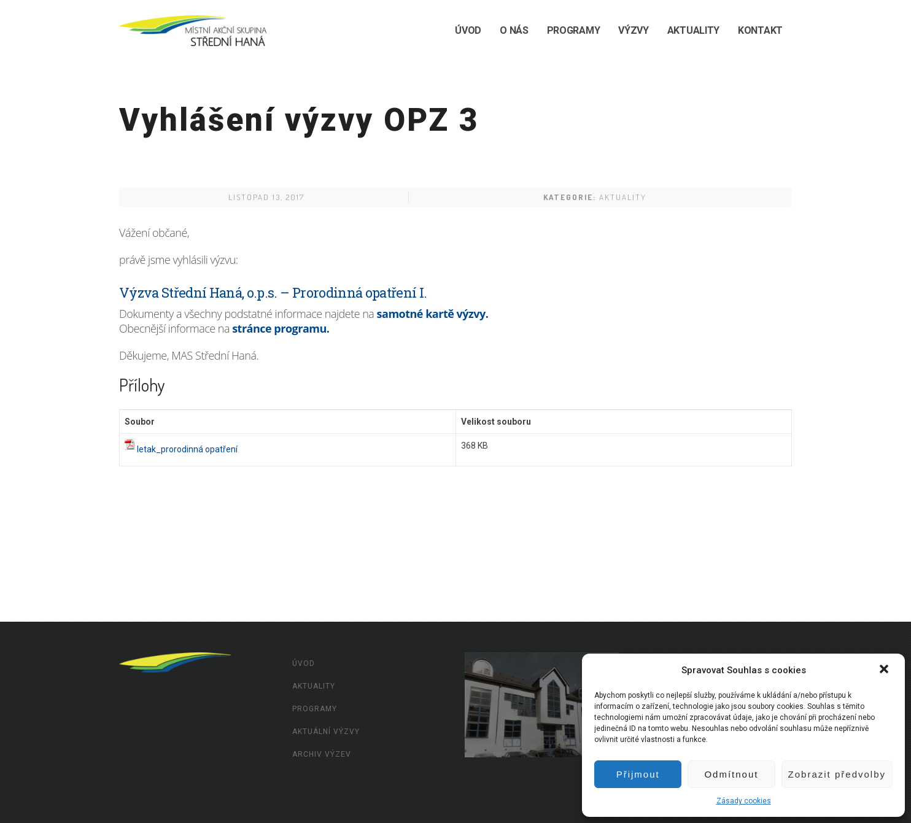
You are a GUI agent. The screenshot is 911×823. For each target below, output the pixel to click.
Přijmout (638, 774)
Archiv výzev (321, 754)
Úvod (468, 30)
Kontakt (760, 30)
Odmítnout (731, 774)
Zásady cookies (743, 801)
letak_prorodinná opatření (187, 449)
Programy (573, 30)
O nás (514, 30)
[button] (885, 670)
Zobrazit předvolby (837, 774)
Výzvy (633, 30)
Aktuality (693, 30)
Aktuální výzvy (326, 731)
